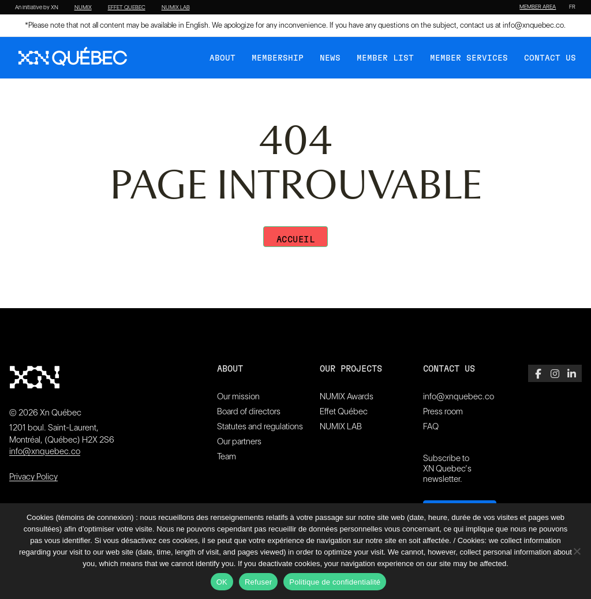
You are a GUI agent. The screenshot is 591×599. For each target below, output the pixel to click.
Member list (385, 58)
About (222, 58)
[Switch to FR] (572, 7)
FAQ (431, 426)
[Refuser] (576, 551)
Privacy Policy (33, 476)
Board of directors (248, 411)
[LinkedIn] (571, 373)
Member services (469, 58)
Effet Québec (344, 411)
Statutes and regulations (260, 426)
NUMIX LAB (176, 7)
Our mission (238, 396)
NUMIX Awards (346, 396)
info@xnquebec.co (533, 25)
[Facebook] (538, 373)
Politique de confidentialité (334, 582)
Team (226, 456)
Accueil (295, 239)
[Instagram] (555, 373)
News (330, 58)
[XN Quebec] (72, 57)
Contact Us (550, 58)
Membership (278, 58)
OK (221, 582)
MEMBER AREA (537, 7)
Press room (443, 411)
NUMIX (83, 7)
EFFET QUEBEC (126, 7)
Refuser (258, 582)
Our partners (239, 441)
